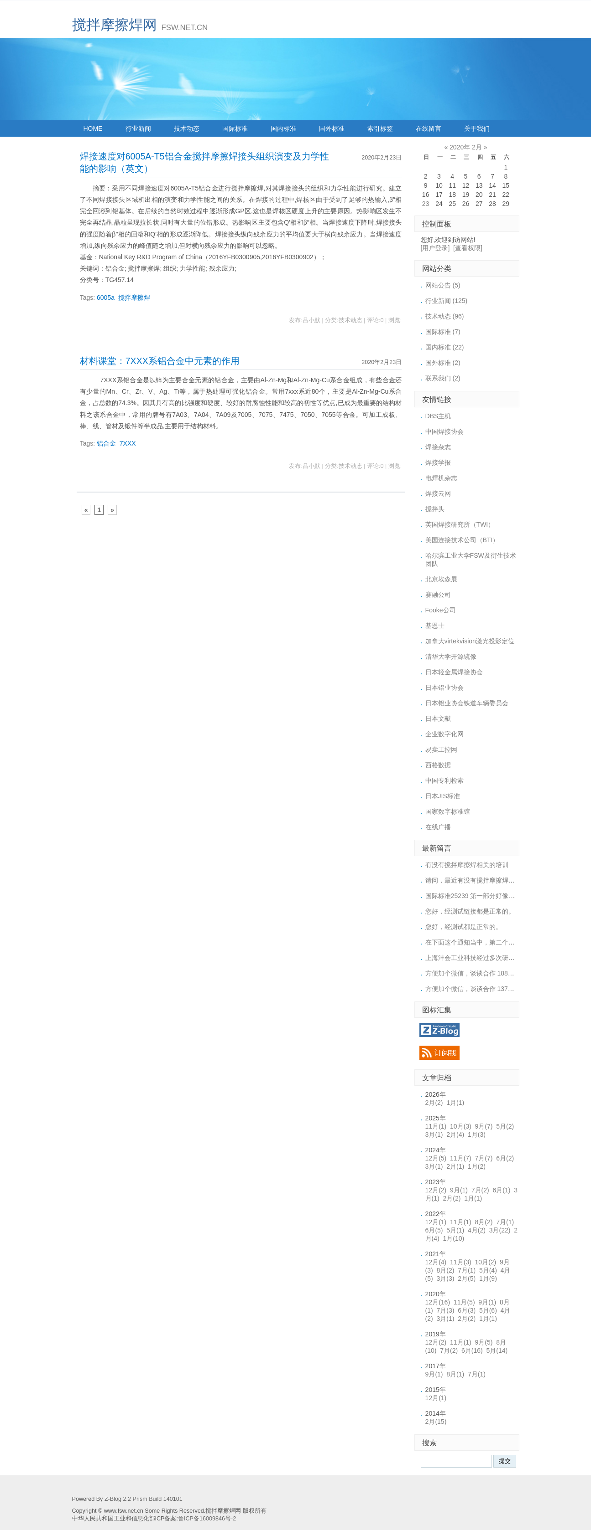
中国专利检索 (444, 780)
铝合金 (106, 443)
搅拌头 (435, 509)
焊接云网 (438, 493)
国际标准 (235, 128)
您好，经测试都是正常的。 (463, 926)
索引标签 (380, 128)
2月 (434, 1102)
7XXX (128, 443)
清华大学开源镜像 (450, 656)
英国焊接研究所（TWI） (460, 524)
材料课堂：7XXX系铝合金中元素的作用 (160, 361)
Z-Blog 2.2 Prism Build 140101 (144, 1499)
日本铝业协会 (444, 687)
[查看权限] (467, 248)
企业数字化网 (444, 734)
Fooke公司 (440, 610)
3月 (434, 1134)
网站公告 (442, 285)
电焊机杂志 (441, 478)
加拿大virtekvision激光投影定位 (469, 641)
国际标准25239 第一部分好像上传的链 (479, 895)
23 (425, 203)
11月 (436, 1126)
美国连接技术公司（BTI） (462, 540)
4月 (477, 1230)
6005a (106, 297)
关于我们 (477, 128)
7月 (484, 1158)
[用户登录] (435, 248)
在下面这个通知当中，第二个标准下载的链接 (489, 942)
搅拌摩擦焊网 (114, 25)
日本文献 (438, 718)
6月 (505, 1158)
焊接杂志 (438, 447)
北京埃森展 (441, 579)
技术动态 (186, 128)
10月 (460, 1126)
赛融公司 (438, 594)
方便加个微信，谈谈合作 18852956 (475, 973)
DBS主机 (438, 416)
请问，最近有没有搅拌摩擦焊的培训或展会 (486, 880)
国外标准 (332, 128)
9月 (484, 1126)
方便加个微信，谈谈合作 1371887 (473, 988)
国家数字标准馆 (447, 811)
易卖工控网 (441, 749)
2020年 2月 (466, 147)
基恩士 (435, 625)
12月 (436, 1158)
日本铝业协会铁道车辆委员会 (466, 703)
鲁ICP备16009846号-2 (207, 1518)
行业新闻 (138, 128)
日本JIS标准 (442, 796)
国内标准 (283, 128)
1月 (455, 1102)
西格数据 (438, 765)
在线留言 (428, 128)
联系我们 (442, 378)
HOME (93, 128)
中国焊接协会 (444, 431)
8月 (484, 1222)
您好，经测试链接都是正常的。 (470, 911)
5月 (505, 1126)
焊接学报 (438, 462)
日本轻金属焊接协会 (454, 672)
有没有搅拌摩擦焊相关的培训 (466, 864)
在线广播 (438, 827)
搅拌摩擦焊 (134, 297)
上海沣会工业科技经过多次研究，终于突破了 (489, 957)
